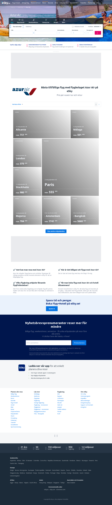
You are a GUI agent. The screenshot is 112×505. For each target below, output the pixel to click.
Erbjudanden (64, 3)
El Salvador (29, 460)
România (63, 473)
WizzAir (59, 403)
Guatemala (65, 460)
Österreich (41, 473)
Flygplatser (37, 407)
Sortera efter (16, 104)
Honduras (72, 460)
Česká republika (39, 470)
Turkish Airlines (61, 409)
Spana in (52, 309)
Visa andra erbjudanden (56, 231)
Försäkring (14, 418)
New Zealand (71, 483)
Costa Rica (43, 460)
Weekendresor (36, 3)
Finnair (59, 411)
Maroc (21, 483)
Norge (35, 473)
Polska (47, 473)
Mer (97, 3)
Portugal (52, 473)
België (12, 470)
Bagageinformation (40, 411)
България (31, 470)
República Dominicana (54, 460)
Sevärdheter (74, 3)
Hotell (12, 405)
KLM (58, 414)
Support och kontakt (87, 405)
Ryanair (59, 396)
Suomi (81, 473)
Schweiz (87, 473)
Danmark (48, 470)
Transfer (83, 3)
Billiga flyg (25, 3)
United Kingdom (15, 476)
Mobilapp (37, 394)
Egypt (11, 483)
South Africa (33, 483)
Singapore (56, 483)
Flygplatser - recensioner (41, 409)
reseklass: (91, 26)
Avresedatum (60, 30)
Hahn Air (59, 405)
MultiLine (37, 396)
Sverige (69, 473)
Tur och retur (17, 26)
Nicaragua (85, 460)
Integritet (83, 407)
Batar (12, 409)
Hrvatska (79, 470)
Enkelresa (28, 26)
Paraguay (21, 463)
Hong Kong (42, 483)
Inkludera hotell (79, 26)
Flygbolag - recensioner (41, 405)
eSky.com (52, 489)
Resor (44, 3)
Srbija (58, 473)
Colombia (36, 460)
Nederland (29, 473)
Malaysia (49, 483)
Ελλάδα (73, 470)
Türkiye (62, 483)
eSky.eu (46, 489)
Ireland (85, 470)
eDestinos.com (60, 489)
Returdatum (75, 30)
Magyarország (14, 473)
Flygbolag (37, 400)
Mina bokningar (85, 400)
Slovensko (76, 473)
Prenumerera (79, 343)
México (78, 460)
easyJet (59, 407)
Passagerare (90, 30)
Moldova (22, 473)
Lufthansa (60, 398)
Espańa (63, 470)
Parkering (91, 3)
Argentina (13, 460)
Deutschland (55, 470)
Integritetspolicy (85, 403)
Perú (96, 460)
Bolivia (19, 460)
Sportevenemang (16, 427)
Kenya (16, 483)
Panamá (91, 460)
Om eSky (83, 394)
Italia (89, 470)
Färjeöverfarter (15, 411)
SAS (58, 394)
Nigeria (26, 483)
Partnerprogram (85, 396)
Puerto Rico (13, 463)
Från (12, 30)
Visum (12, 416)
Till (35, 30)
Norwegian (60, 400)
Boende (50, 3)
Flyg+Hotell (16, 3)
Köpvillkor (83, 398)
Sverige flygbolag (39, 403)
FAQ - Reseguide (39, 414)
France (68, 470)
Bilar (56, 3)
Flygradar (37, 398)
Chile (23, 460)
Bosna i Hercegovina (21, 470)
